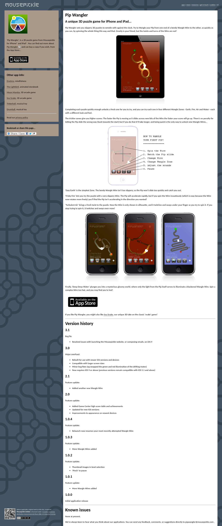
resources (195, 5)
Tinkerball (11, 103)
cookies (212, 5)
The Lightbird (13, 86)
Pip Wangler (12, 47)
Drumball (11, 109)
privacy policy (21, 117)
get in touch (204, 5)
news (188, 5)
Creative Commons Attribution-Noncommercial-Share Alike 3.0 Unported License (36, 513)
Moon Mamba (13, 92)
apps (183, 5)
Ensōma (10, 81)
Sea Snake (11, 98)
